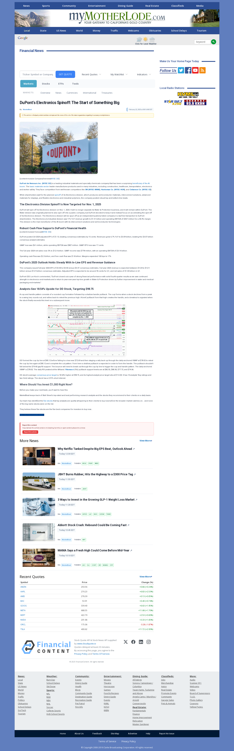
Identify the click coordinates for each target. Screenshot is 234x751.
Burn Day (50, 679)
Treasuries (106, 92)
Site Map (115, 733)
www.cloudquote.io (86, 643)
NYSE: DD (55, 179)
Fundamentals (139, 710)
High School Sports (55, 714)
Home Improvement (142, 717)
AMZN (23, 586)
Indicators (142, 74)
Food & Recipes (111, 693)
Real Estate (152, 5)
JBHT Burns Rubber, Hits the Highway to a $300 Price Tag (97, 474)
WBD (96, 463)
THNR (108, 514)
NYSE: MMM (94, 190)
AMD (22, 596)
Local (27, 30)
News (26, 5)
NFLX (84, 463)
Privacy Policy (81, 653)
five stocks (48, 401)
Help (148, 733)
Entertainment (97, 5)
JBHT (84, 489)
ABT (83, 540)
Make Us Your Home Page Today (179, 61)
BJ (88, 565)
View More (145, 440)
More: (193, 676)
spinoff (58, 195)
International (89, 92)
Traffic (114, 30)
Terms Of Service (101, 653)
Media (199, 5)
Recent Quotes (90, 74)
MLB (48, 697)
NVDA (23, 619)
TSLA (22, 629)
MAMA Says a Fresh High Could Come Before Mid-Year (95, 550)
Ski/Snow (50, 686)
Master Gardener (141, 724)
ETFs (61, 83)
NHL (48, 703)
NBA (48, 700)
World (79, 30)
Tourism (201, 30)
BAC (22, 601)
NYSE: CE (147, 190)
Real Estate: (139, 707)
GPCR (84, 514)
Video (192, 690)
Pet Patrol (80, 703)
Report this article (30, 432)
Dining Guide (125, 5)
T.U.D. (192, 696)
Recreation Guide (83, 700)
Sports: (50, 690)
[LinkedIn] (141, 647)
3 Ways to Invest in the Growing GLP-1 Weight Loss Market (97, 499)
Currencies (72, 92)
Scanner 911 (196, 683)
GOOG (23, 605)
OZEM (101, 514)
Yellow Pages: (196, 707)
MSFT (22, 615)
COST (94, 565)
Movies (107, 679)
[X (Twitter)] (125, 647)
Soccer (49, 707)
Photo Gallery (196, 700)
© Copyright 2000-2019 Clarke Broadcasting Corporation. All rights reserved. (117, 747)
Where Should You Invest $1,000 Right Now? (46, 384)
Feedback (97, 733)
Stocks (46, 83)
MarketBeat (66, 463)
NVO (95, 514)
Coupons (194, 703)
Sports (46, 5)
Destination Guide (83, 696)
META (23, 610)
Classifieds (177, 5)
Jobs (163, 679)
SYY (111, 565)
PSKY (90, 463)
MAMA (105, 565)
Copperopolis (139, 703)
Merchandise (167, 683)
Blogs (77, 690)
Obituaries (155, 30)
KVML (106, 703)
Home (63, 733)
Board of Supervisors (200, 693)
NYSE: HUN (119, 190)
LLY (90, 514)
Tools (75, 83)
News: (21, 676)
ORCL (23, 624)
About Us (79, 733)
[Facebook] (133, 647)
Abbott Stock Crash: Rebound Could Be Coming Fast (93, 525)
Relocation (138, 721)
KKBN (106, 710)
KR (100, 565)
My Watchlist (117, 74)
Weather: (51, 676)
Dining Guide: (140, 676)
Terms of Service (107, 741)
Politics (21, 700)
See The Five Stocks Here (32, 415)
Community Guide (83, 693)
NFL (48, 693)
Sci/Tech (22, 710)
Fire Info (79, 707)
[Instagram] (148, 647)
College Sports (53, 710)
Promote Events (168, 693)
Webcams (133, 30)
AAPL (22, 591)
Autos (164, 686)
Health (78, 686)
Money (96, 30)
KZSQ (106, 707)
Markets (28, 83)
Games (107, 690)
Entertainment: (113, 676)
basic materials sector (39, 186)
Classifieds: (167, 676)
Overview (45, 92)
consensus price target (47, 375)
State (43, 30)
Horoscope (109, 686)
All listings (137, 679)
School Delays (179, 30)
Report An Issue (166, 733)
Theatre (107, 683)
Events (78, 679)
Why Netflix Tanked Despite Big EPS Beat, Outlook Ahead (96, 448)
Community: (82, 676)
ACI (83, 565)
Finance (136, 714)
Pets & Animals (168, 703)
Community (69, 5)
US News (61, 30)
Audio (192, 679)
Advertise (132, 733)
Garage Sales (167, 700)
